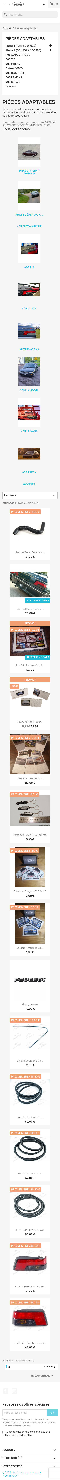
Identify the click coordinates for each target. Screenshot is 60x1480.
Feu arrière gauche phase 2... (30, 1343)
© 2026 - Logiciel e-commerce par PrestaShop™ (22, 1474)
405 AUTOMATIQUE (18, 55)
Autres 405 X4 (15, 68)
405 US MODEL (15, 73)
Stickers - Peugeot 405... (30, 947)
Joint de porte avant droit (30, 1230)
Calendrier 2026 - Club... (30, 778)
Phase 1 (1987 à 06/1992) (21, 46)
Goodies (11, 86)
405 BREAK (13, 82)
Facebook (5, 1391)
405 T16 (10, 59)
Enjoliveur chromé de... (30, 1060)
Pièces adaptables (25, 38)
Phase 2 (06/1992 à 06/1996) (23, 50)
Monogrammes (30, 1004)
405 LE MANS (14, 77)
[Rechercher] (30, 14)
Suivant (50, 1367)
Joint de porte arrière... (30, 1117)
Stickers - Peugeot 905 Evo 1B (30, 891)
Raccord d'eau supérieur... (30, 552)
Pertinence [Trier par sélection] (30, 495)
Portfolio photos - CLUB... (30, 665)
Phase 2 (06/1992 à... (29, 214)
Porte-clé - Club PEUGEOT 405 (30, 834)
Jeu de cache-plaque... (30, 608)
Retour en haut (42, 1376)
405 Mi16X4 (13, 64)
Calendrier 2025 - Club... (30, 721)
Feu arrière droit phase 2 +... (30, 1286)
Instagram (14, 1391)
